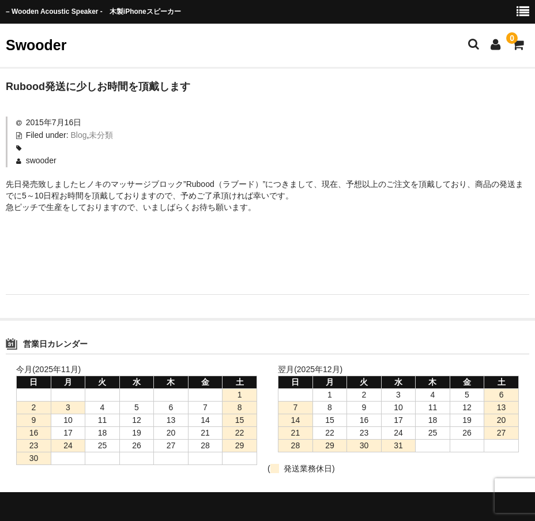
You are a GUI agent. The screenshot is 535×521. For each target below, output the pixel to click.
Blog (79, 135)
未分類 (101, 135)
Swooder (36, 45)
